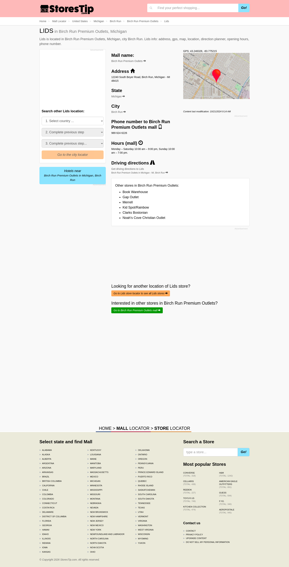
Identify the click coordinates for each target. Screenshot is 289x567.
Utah (139, 512)
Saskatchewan (145, 490)
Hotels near (72, 175)
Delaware (46, 512)
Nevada (92, 508)
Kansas (45, 552)
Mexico (92, 477)
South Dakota (144, 499)
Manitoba (94, 463)
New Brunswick (97, 512)
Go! (244, 8)
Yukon (140, 543)
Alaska (44, 454)
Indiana (45, 543)
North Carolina (98, 538)
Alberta (45, 459)
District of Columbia (52, 516)
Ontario (141, 454)
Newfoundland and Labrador (105, 534)
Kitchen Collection (194, 508)
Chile (43, 490)
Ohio (91, 552)
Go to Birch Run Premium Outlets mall (137, 310)
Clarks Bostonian (135, 212)
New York (94, 530)
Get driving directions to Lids (139, 170)
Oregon (141, 459)
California (47, 485)
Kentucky (94, 450)
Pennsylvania (144, 463)
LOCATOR (132, 428)
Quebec (141, 481)
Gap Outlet (131, 197)
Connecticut (48, 503)
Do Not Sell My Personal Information (206, 542)
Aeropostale (226, 511)
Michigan (93, 481)
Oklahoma (142, 450)
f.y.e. (225, 502)
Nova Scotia (95, 547)
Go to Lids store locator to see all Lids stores (141, 293)
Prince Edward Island (149, 472)
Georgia (45, 525)
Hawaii (44, 530)
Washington (143, 525)
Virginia (141, 521)
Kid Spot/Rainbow (136, 207)
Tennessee (142, 503)
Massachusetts (97, 472)
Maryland (94, 468)
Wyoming (141, 538)
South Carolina (145, 494)
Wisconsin (142, 534)
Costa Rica (47, 508)
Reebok (189, 491)
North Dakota (96, 543)
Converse (189, 474)
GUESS (225, 494)
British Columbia (50, 481)
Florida (45, 521)
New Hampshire (97, 516)
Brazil (44, 477)
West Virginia (144, 530)
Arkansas (46, 472)
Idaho (44, 534)
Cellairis (189, 482)
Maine (92, 459)
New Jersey (95, 521)
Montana (93, 499)
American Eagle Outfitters (228, 484)
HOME (105, 428)
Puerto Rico (143, 477)
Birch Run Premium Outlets (128, 61)
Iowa (43, 547)
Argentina (46, 463)
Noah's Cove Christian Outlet (144, 218)
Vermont (141, 516)
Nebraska (94, 503)
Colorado (46, 499)
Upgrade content (195, 538)
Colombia (46, 494)
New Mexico (95, 525)
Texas (140, 508)
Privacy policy (193, 534)
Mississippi (94, 490)
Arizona (45, 468)
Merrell (128, 202)
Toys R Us (189, 499)
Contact (189, 531)
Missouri (93, 494)
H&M (226, 474)
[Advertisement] (72, 78)
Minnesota (94, 485)
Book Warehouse (135, 192)
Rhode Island (144, 485)
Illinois (45, 538)
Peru (139, 468)
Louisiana (94, 454)
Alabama (45, 450)
